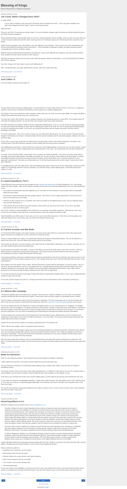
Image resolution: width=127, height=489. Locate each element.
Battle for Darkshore (10, 354)
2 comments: (16, 222)
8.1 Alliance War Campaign (13, 291)
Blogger (47, 487)
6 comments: (16, 347)
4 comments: (16, 283)
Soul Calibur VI (8, 79)
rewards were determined (47, 184)
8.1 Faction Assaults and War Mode (17, 229)
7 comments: (16, 474)
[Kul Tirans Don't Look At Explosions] (57, 302)
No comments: (18, 71)
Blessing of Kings (14, 5)
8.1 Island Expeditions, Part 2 (14, 181)
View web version (43, 484)
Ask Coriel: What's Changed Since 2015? (20, 17)
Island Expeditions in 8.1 (12, 401)
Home (43, 480)
